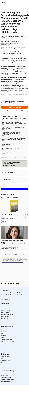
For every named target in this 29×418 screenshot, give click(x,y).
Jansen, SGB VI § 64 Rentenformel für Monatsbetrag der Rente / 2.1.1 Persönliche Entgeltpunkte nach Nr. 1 (14, 139)
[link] (27, 2)
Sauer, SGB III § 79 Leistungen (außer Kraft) (11, 148)
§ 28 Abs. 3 (14, 73)
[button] (9, 2)
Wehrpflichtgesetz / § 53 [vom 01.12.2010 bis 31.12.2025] (14, 157)
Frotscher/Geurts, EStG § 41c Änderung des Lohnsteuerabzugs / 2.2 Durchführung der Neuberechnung (11, 133)
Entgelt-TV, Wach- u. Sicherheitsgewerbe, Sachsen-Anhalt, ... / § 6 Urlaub (13, 128)
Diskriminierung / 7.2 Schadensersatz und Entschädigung (14, 118)
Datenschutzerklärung (15, 255)
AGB (16, 254)
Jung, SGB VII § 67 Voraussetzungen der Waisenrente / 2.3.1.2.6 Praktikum (14, 144)
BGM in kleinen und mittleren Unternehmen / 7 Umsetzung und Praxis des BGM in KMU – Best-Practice (14, 123)
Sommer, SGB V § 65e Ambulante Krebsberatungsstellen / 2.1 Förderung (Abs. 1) (14, 153)
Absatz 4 (3, 75)
